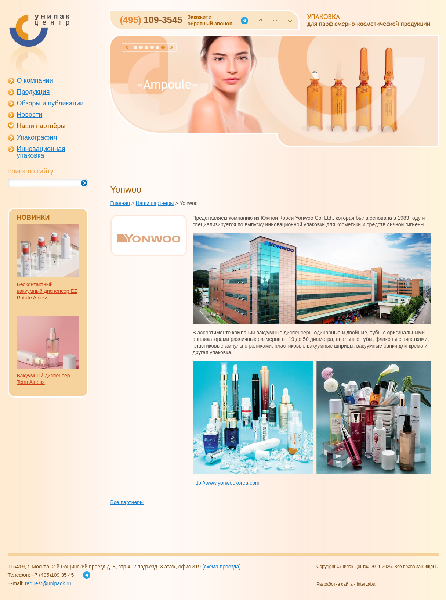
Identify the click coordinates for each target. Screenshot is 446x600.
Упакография (37, 137)
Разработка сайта (334, 584)
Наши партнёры (41, 126)
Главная (120, 203)
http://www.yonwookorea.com (226, 483)
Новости (30, 114)
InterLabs (365, 584)
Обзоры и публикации (50, 103)
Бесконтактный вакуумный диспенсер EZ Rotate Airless (47, 291)
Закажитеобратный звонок (209, 20)
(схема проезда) (221, 567)
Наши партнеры (155, 203)
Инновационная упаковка (41, 152)
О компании (35, 80)
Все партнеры (127, 502)
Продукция (33, 92)
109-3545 (151, 20)
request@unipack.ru (48, 583)
